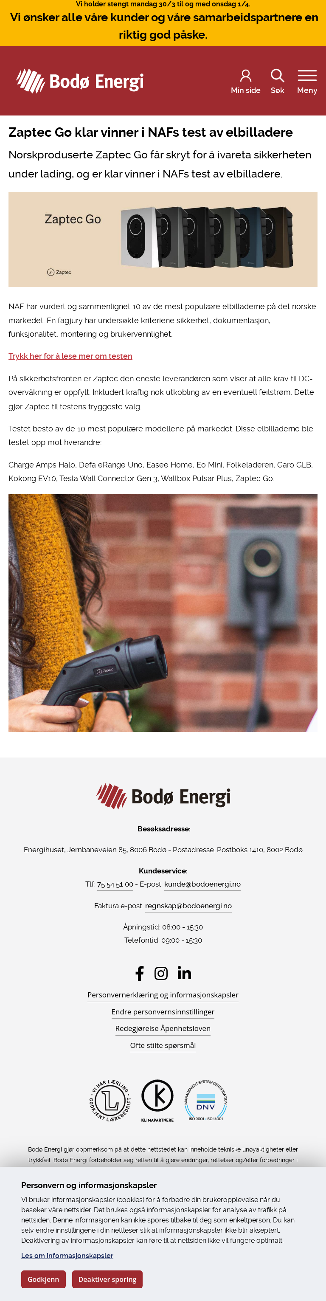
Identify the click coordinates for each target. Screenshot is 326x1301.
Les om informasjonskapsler (67, 1256)
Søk (277, 80)
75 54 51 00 (115, 884)
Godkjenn (43, 1279)
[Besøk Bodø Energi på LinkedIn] (184, 973)
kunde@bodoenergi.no (202, 884)
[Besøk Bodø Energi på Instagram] (161, 973)
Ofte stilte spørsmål (163, 1045)
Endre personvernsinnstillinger (163, 1012)
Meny (307, 80)
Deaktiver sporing (108, 1279)
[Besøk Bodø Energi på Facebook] (140, 973)
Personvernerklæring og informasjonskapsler (163, 995)
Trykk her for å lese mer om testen (70, 356)
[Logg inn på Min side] (246, 81)
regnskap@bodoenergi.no (188, 905)
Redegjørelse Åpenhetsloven (163, 1028)
